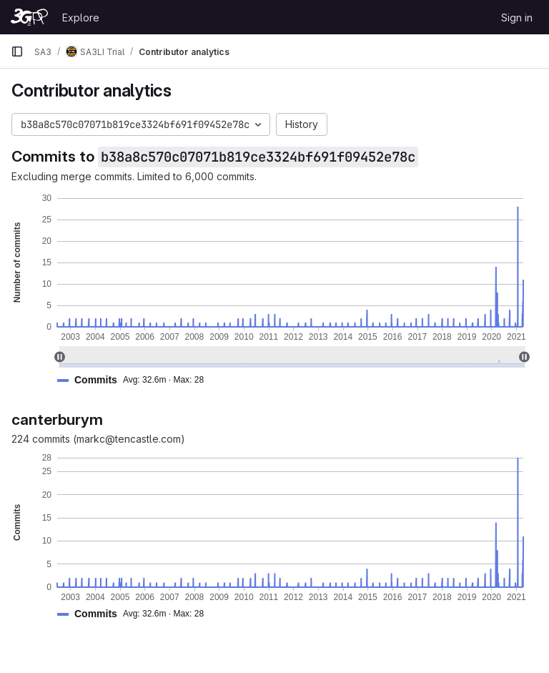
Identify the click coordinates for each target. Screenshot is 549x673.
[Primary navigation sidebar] (17, 51)
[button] (136, 380)
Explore (80, 17)
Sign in (517, 17)
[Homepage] (29, 17)
